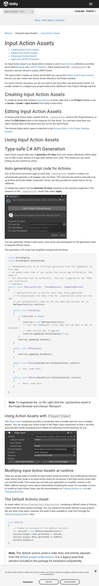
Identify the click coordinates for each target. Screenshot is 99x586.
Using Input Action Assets (23, 56)
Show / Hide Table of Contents (49, 20)
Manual (8, 33)
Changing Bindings (14, 491)
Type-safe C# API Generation (25, 59)
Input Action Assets (50, 33)
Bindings (20, 67)
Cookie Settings (28, 582)
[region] (49, 576)
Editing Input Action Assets (24, 53)
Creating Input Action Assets (25, 49)
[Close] (95, 571)
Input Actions (67, 64)
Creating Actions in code (75, 488)
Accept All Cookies (70, 582)
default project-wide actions (79, 75)
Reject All (49, 582)
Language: (86, 11)
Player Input (15, 421)
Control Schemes (37, 67)
